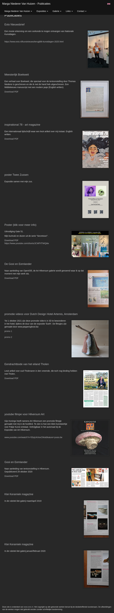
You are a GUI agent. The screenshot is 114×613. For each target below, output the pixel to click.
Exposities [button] (42, 11)
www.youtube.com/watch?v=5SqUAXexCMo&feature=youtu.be (33, 437)
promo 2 (8, 337)
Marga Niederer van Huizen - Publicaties (26, 3)
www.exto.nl (28, 607)
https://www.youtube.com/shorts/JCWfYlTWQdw (26, 243)
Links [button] (69, 11)
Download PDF (11, 92)
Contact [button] (81, 11)
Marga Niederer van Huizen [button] (18, 11)
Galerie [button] (57, 11)
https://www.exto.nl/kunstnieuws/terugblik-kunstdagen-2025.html (34, 41)
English (108, 4)
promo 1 (8, 331)
